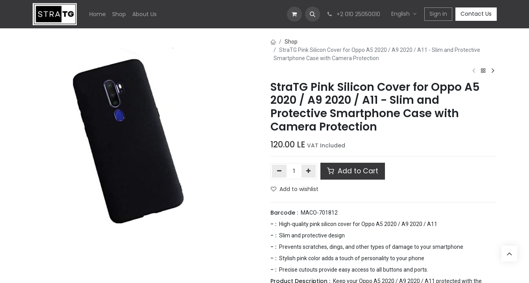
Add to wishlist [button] (294, 189)
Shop (291, 42)
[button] (312, 14)
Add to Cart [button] (352, 171)
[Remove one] (279, 171)
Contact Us (476, 14)
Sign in (438, 14)
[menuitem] (97, 14)
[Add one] (308, 171)
